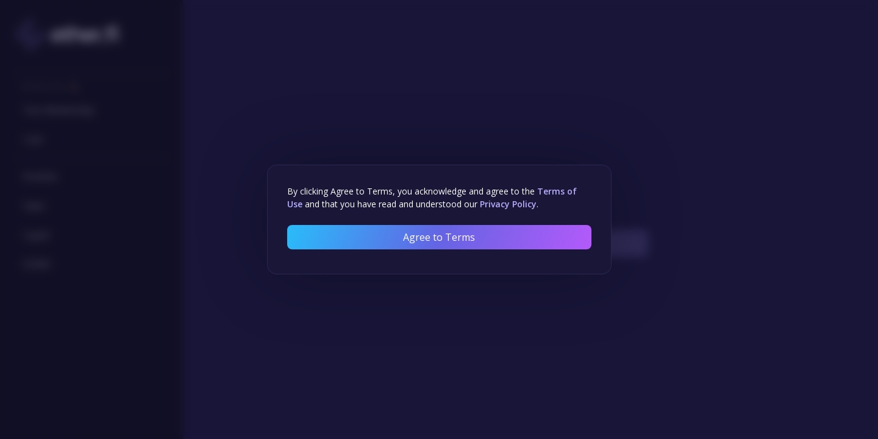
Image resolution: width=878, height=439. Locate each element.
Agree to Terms (439, 237)
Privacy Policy (508, 204)
